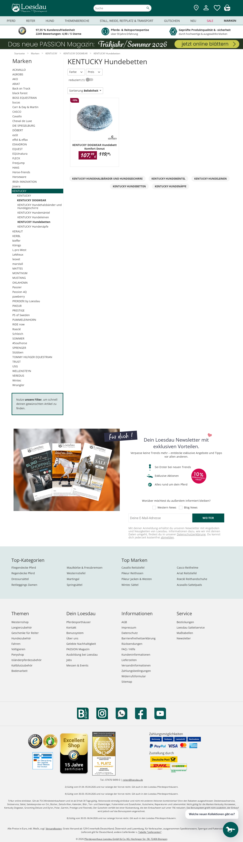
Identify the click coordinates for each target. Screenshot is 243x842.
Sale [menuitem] (210, 21)
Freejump (18, 163)
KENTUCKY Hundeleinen (33, 217)
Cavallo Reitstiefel (133, 567)
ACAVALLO (19, 70)
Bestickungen (185, 622)
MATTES (17, 268)
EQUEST (17, 149)
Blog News (191, 507)
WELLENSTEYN (21, 371)
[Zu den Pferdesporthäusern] (196, 8)
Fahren (16, 644)
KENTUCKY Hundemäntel (33, 212)
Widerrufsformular (134, 676)
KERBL (16, 236)
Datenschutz (130, 633)
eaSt (15, 135)
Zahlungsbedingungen (136, 671)
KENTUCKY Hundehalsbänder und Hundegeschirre (39, 206)
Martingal (73, 579)
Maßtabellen (185, 633)
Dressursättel (20, 579)
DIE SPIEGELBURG (23, 125)
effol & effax (20, 140)
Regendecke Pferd (23, 573)
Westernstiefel (76, 573)
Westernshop (20, 622)
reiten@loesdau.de (133, 779)
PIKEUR (17, 306)
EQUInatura (19, 153)
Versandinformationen (136, 665)
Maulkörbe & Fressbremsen (85, 567)
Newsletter (184, 638)
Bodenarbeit (19, 671)
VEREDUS (18, 375)
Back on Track (21, 88)
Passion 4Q (19, 292)
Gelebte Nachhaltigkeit (81, 644)
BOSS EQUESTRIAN (24, 98)
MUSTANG (19, 278)
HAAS (15, 167)
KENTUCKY (19, 191)
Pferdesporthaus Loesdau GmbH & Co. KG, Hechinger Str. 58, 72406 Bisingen (125, 839)
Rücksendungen (132, 644)
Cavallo (17, 116)
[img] (227, 10)
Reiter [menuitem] (30, 21)
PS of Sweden (21, 315)
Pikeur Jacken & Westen (137, 579)
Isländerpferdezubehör (26, 660)
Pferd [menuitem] (11, 21)
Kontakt (71, 627)
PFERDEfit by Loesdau (26, 301)
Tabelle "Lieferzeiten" (150, 832)
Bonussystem (75, 633)
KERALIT (17, 231)
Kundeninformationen (136, 654)
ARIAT (16, 84)
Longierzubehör (21, 627)
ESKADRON (19, 144)
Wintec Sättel (130, 585)
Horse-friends (21, 172)
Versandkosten (54, 828)
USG (15, 366)
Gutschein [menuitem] (172, 21)
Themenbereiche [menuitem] (77, 21)
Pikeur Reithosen (132, 573)
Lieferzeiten (129, 660)
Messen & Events (77, 665)
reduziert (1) (77, 80)
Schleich (17, 334)
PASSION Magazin (78, 649)
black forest (19, 93)
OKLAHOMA (20, 282)
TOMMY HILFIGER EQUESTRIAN (32, 357)
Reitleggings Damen (24, 585)
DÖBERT (17, 130)
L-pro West (19, 250)
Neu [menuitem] (193, 21)
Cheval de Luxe (22, 121)
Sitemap (127, 681)
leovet (16, 259)
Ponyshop (17, 654)
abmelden (167, 537)
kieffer (16, 240)
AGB (124, 622)
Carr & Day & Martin (25, 107)
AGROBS (17, 74)
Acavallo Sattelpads (189, 585)
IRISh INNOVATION (24, 181)
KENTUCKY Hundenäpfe (32, 226)
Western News (166, 507)
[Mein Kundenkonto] (206, 11)
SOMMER (18, 338)
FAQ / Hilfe (128, 649)
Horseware (19, 177)
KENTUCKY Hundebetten (33, 222)
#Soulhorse (19, 343)
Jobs (69, 660)
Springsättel (74, 585)
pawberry (18, 296)
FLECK (16, 158)
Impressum (129, 627)
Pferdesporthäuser (78, 622)
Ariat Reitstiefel (187, 573)
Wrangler (18, 385)
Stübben (17, 352)
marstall (17, 264)
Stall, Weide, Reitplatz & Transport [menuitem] (126, 21)
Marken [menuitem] (230, 21)
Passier (17, 287)
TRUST (16, 361)
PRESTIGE (18, 310)
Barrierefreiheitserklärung (139, 638)
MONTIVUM (19, 273)
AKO (15, 79)
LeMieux (17, 254)
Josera (16, 186)
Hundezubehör (21, 638)
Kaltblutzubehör (22, 665)
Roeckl (16, 329)
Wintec (16, 380)
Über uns (72, 638)
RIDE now (18, 324)
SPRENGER (19, 348)
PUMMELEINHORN (24, 320)
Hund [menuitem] (50, 21)
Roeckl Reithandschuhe (192, 579)
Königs (16, 245)
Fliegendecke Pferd (23, 567)
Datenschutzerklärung (191, 534)
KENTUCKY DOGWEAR (31, 200)
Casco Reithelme (187, 567)
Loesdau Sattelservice (191, 627)
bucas (16, 102)
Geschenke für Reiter (25, 633)
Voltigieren (18, 649)
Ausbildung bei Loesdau (82, 654)
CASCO (16, 111)
